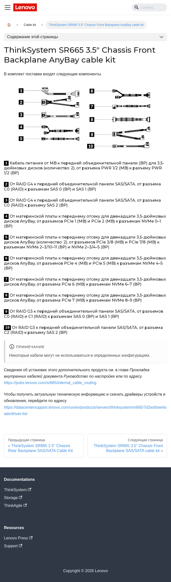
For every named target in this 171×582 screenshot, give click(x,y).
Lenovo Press (18, 538)
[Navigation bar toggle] (7, 7)
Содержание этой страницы (32, 37)
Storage (13, 498)
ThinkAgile (15, 505)
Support (13, 546)
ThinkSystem (17, 490)
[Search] (149, 7)
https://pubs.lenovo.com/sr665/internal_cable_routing (50, 383)
